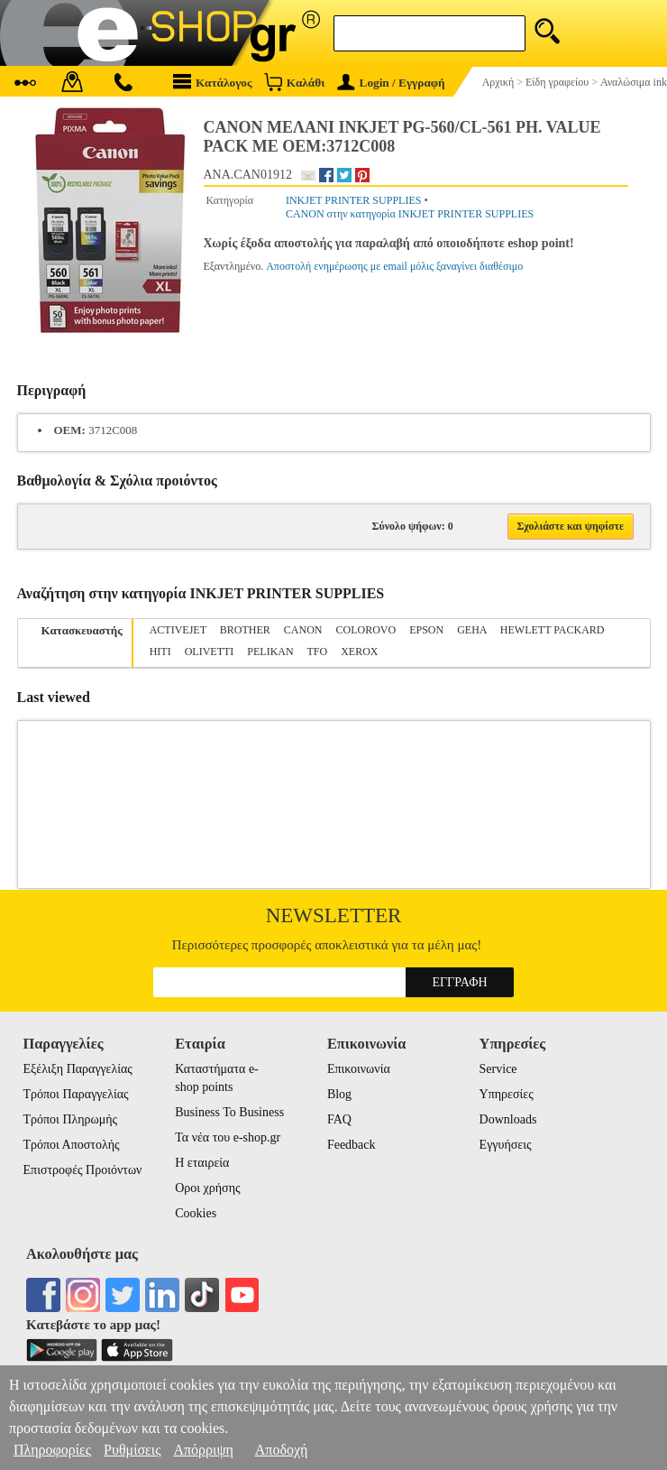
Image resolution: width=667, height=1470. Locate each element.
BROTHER (245, 630)
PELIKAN (270, 651)
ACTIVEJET (178, 630)
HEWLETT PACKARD (552, 630)
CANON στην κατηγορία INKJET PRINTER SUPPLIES (410, 214)
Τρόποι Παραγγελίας (76, 1094)
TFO (316, 651)
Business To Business (229, 1112)
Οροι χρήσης (207, 1188)
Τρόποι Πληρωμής (70, 1119)
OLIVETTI (209, 651)
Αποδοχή (281, 1449)
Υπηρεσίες (507, 1094)
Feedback (351, 1144)
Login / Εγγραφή (391, 82)
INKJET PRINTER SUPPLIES (353, 200)
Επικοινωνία (358, 1069)
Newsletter (334, 915)
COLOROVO (365, 630)
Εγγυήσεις (506, 1144)
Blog (339, 1094)
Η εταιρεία (202, 1163)
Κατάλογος (212, 81)
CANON (303, 630)
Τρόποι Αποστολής (71, 1144)
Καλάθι (294, 81)
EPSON (426, 630)
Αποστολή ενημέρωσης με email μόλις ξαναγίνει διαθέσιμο (394, 266)
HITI (160, 651)
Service (498, 1069)
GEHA (472, 630)
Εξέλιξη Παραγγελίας (77, 1069)
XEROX (359, 651)
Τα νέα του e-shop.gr (227, 1137)
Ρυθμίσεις (132, 1449)
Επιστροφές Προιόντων (82, 1170)
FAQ (339, 1119)
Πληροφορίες (52, 1449)
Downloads (508, 1119)
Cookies (195, 1213)
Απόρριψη (203, 1449)
